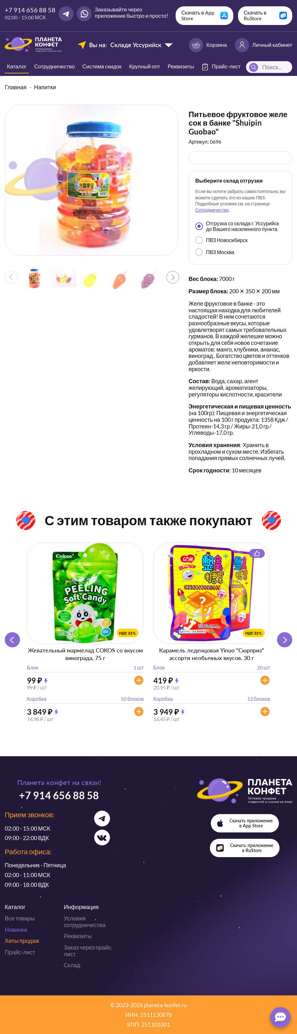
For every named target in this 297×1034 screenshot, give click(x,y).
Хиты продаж (22, 940)
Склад (72, 965)
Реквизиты (181, 66)
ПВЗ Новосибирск (221, 240)
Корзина (208, 45)
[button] (172, 277)
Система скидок (102, 66)
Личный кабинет (263, 45)
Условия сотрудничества (85, 921)
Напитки (45, 87)
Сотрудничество (54, 66)
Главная (16, 87)
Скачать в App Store (197, 15)
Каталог (17, 66)
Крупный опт (144, 66)
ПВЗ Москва (214, 252)
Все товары (20, 918)
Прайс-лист (20, 952)
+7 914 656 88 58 (30, 10)
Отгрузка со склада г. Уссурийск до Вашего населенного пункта (237, 226)
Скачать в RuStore (255, 15)
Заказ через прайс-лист (88, 950)
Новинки (16, 929)
